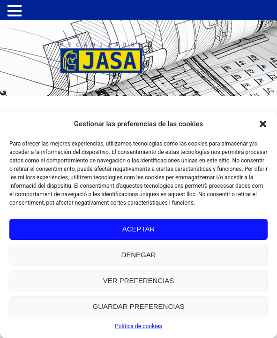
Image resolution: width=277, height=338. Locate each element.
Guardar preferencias (139, 306)
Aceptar (138, 229)
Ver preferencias (138, 280)
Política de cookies (138, 326)
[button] (263, 124)
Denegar (138, 255)
